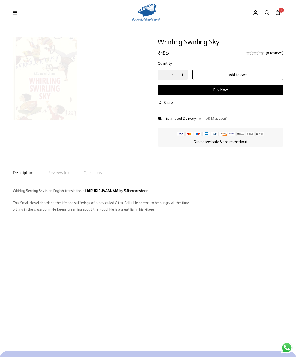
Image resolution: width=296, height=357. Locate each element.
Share (171, 102)
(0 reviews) (274, 53)
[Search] (251, 13)
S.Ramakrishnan (136, 191)
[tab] (23, 173)
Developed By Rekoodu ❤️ (263, 348)
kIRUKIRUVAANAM (102, 191)
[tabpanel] (148, 206)
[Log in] (265, 12)
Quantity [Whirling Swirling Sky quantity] (168, 63)
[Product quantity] (176, 75)
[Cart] (277, 12)
